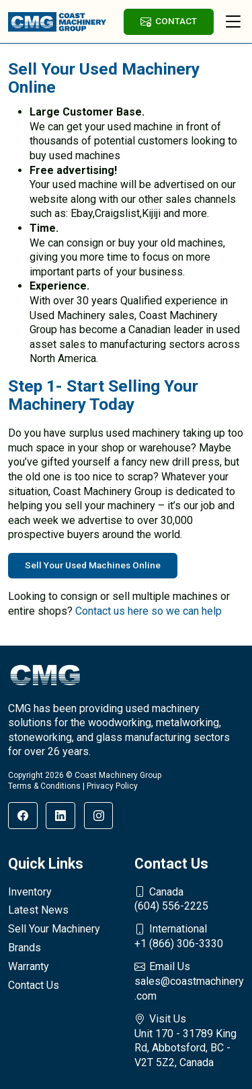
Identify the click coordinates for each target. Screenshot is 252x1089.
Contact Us (33, 985)
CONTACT (168, 21)
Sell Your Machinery (54, 928)
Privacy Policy (112, 786)
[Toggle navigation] (233, 21)
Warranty (28, 966)
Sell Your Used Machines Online (93, 565)
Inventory (30, 891)
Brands (24, 947)
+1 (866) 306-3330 (189, 936)
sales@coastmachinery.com (189, 980)
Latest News (38, 910)
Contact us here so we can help (148, 611)
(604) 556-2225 (189, 899)
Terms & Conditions (44, 786)
